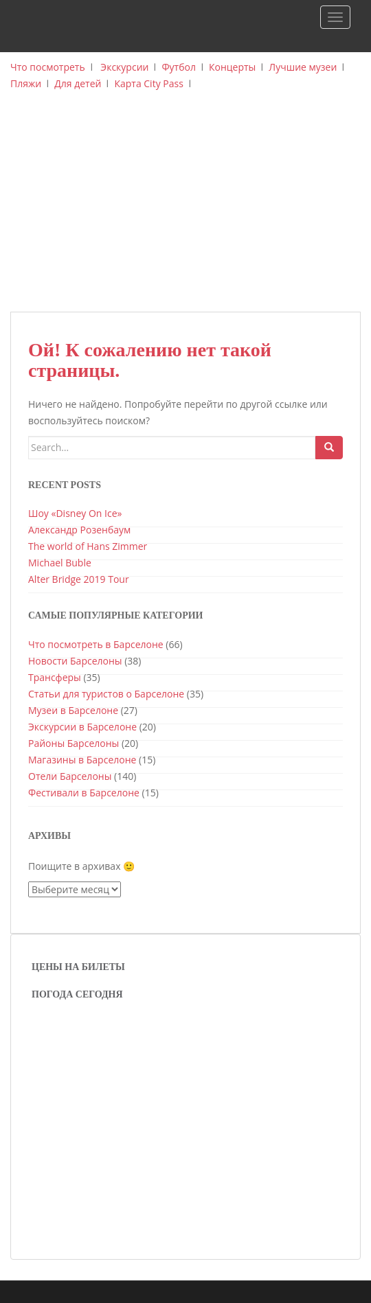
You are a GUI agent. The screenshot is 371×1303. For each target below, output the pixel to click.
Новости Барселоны (75, 660)
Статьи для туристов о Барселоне (106, 693)
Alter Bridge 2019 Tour (78, 579)
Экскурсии (124, 66)
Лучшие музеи (303, 66)
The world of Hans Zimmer (87, 546)
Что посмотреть (47, 66)
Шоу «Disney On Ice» (75, 513)
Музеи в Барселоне (73, 710)
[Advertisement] (185, 209)
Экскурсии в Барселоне (82, 726)
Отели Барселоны (69, 776)
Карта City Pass (148, 83)
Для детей (77, 83)
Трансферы (54, 677)
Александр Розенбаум (79, 529)
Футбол (178, 66)
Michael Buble (59, 562)
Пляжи (25, 83)
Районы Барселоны (73, 743)
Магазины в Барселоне (82, 759)
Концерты (232, 66)
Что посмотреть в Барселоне (96, 644)
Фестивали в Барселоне (83, 792)
